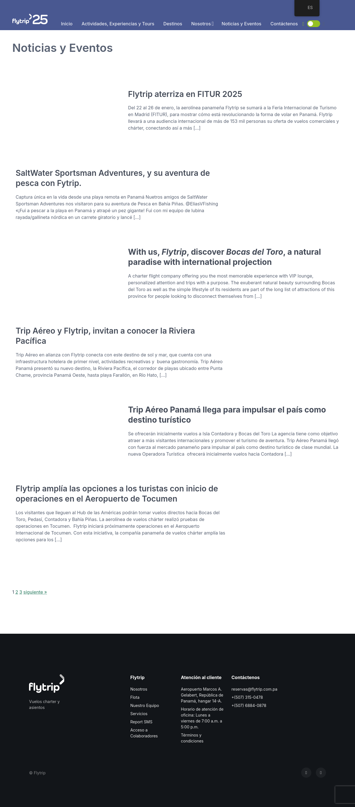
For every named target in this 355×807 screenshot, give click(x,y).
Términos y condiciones (192, 738)
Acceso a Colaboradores (144, 733)
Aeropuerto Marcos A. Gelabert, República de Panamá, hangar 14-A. (202, 695)
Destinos (172, 23)
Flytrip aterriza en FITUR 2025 (185, 94)
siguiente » (35, 592)
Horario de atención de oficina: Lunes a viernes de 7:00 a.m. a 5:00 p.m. (202, 718)
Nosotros (201, 23)
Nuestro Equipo (144, 705)
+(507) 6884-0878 (249, 705)
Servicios (138, 713)
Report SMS (141, 721)
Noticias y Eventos (241, 23)
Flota (134, 697)
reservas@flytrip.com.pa (255, 689)
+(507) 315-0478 (247, 697)
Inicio (67, 23)
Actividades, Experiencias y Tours (117, 23)
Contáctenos (284, 23)
